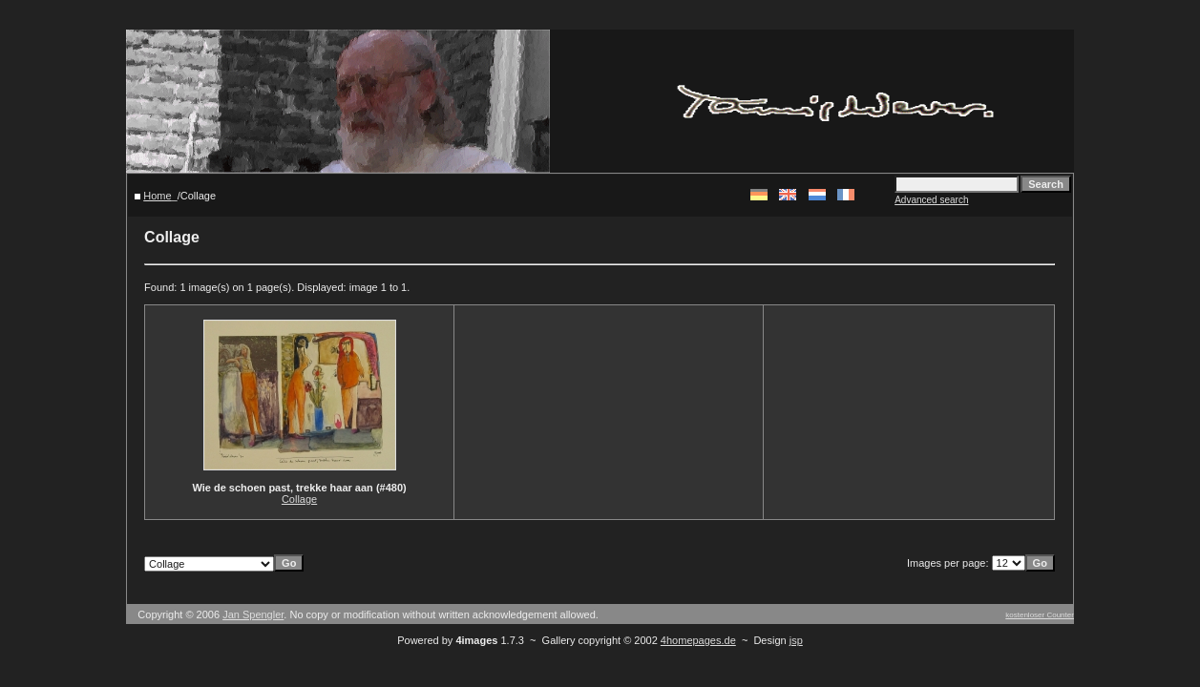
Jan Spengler (253, 614)
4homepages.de (698, 640)
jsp (796, 640)
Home (157, 195)
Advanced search (931, 200)
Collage (299, 499)
